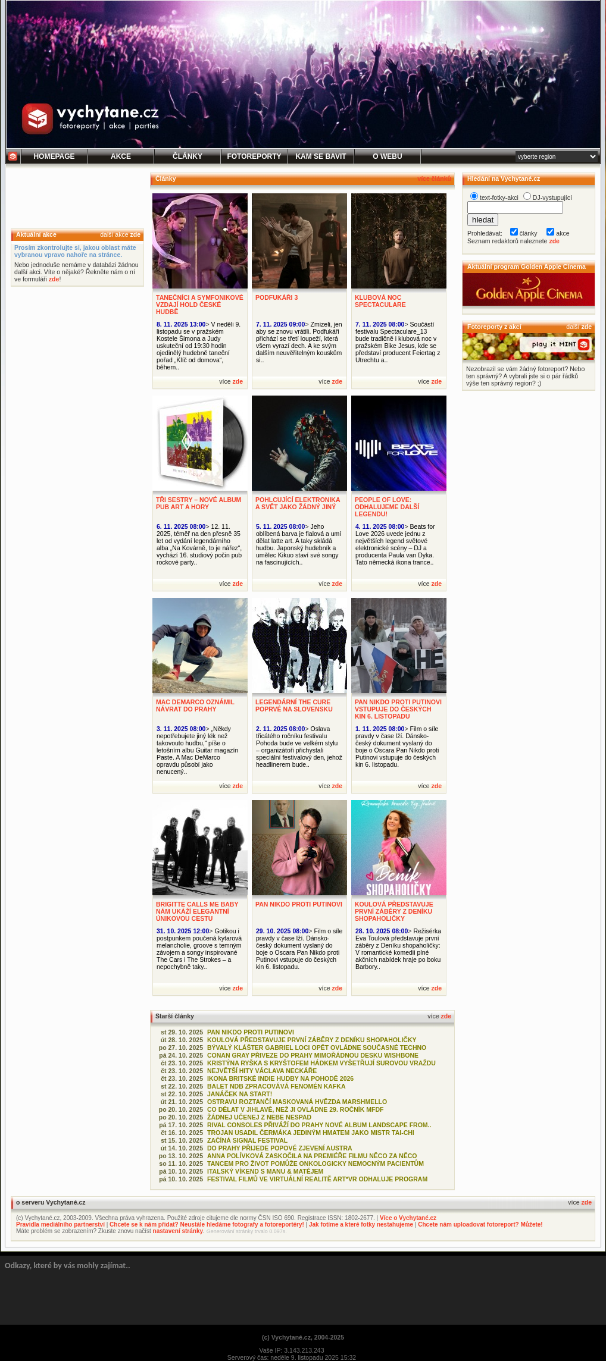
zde (135, 234)
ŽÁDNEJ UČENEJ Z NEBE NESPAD (259, 1117)
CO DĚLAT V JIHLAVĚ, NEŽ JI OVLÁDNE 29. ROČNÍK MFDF (295, 1109)
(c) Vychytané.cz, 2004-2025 (303, 1337)
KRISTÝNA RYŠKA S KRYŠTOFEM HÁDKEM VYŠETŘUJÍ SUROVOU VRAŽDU (321, 1063)
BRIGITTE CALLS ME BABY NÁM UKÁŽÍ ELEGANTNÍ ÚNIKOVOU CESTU (197, 911)
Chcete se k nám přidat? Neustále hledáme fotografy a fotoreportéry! (207, 1224)
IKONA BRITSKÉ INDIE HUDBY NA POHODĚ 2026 (280, 1078)
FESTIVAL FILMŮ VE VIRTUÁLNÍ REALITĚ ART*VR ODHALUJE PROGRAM (317, 1179)
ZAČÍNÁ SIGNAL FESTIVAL (247, 1140)
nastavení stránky (178, 1231)
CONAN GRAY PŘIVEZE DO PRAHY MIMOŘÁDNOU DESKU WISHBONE (312, 1055)
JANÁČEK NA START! (239, 1093)
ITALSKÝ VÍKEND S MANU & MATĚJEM (265, 1171)
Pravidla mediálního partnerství (60, 1224)
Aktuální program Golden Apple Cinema (526, 266)
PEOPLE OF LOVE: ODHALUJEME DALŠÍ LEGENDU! (387, 507)
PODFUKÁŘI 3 (276, 297)
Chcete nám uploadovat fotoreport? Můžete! (480, 1224)
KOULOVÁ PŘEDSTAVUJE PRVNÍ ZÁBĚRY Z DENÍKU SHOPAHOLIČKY (394, 911)
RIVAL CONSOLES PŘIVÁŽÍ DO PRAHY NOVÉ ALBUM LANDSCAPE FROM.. (319, 1124)
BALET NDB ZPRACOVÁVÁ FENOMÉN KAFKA (276, 1086)
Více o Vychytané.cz (408, 1218)
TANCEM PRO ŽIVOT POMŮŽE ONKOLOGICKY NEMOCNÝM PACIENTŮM (315, 1163)
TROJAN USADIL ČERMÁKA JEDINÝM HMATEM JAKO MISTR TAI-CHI (310, 1132)
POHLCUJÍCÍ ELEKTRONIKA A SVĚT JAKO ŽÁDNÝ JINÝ (297, 503)
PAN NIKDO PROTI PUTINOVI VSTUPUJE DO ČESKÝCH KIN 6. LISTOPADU (398, 709)
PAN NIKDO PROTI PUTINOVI (298, 904)
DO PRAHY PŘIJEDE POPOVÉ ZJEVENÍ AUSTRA (279, 1148)
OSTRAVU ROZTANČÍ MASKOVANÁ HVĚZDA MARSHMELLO (297, 1101)
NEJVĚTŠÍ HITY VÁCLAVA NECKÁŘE (262, 1070)
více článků (434, 178)
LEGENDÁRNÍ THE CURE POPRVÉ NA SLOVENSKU (294, 705)
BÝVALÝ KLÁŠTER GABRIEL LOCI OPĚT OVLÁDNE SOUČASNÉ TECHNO (316, 1047)
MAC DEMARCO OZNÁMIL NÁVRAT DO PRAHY (195, 705)
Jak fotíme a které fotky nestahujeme (361, 1224)
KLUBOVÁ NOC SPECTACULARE (380, 301)
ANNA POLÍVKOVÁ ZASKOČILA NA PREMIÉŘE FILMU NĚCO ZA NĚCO (312, 1155)
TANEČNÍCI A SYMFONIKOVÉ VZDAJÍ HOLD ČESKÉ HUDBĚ (199, 304)
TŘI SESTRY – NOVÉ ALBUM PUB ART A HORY (198, 503)
